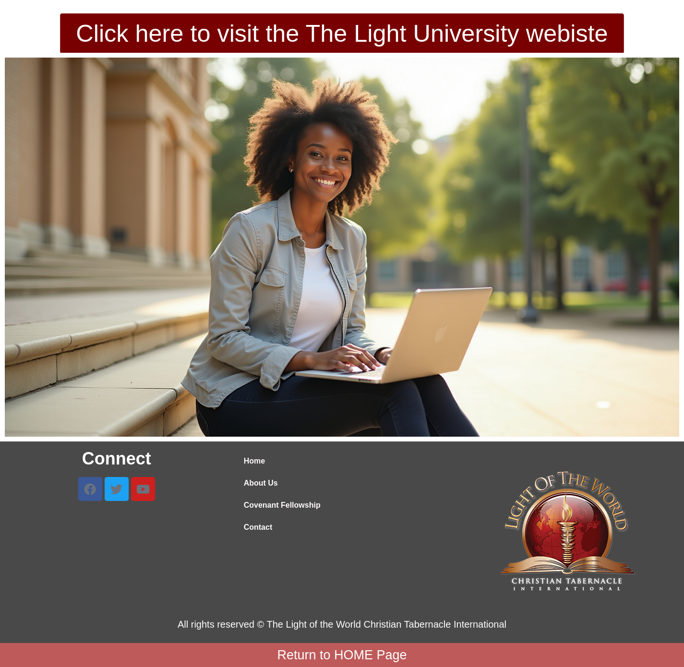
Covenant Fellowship (282, 505)
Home (254, 461)
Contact (258, 527)
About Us (261, 483)
